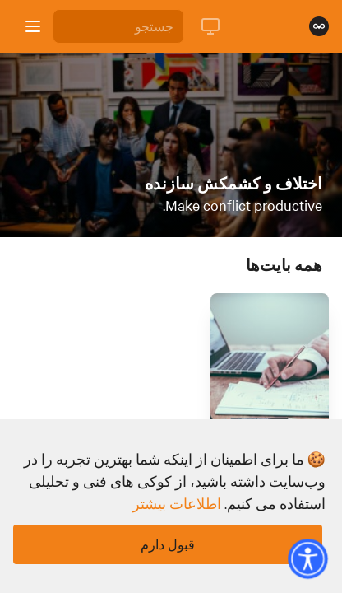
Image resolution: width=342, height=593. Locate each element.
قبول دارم (168, 544)
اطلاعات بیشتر (176, 503)
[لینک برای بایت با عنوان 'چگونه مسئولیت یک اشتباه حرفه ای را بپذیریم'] (269, 385)
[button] (307, 558)
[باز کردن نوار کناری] (33, 26)
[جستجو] (118, 26)
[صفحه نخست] (319, 26)
